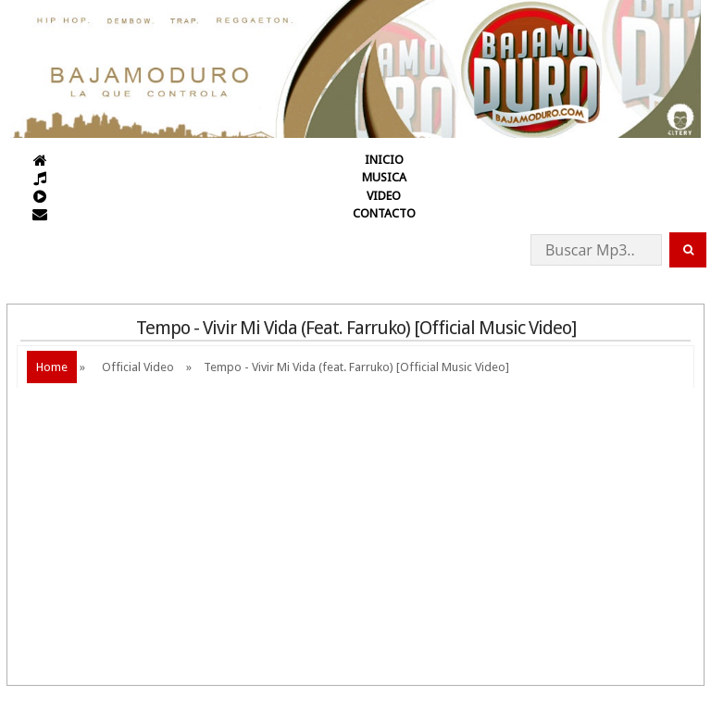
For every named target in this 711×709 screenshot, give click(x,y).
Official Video (138, 367)
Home (52, 367)
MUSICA (384, 177)
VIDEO (384, 196)
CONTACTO (384, 213)
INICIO (384, 160)
